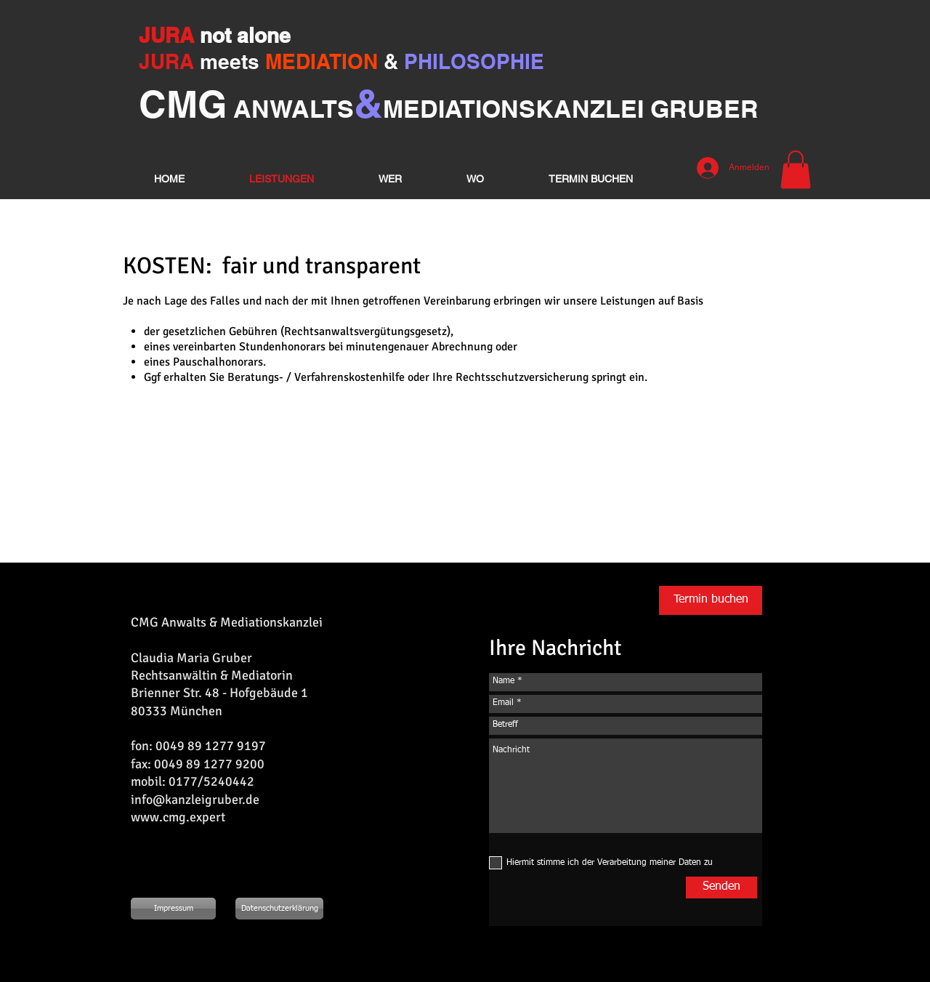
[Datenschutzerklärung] (279, 908)
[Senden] (721, 887)
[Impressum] (173, 908)
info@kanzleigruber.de (195, 800)
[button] (796, 169)
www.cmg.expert (178, 817)
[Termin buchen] (710, 600)
